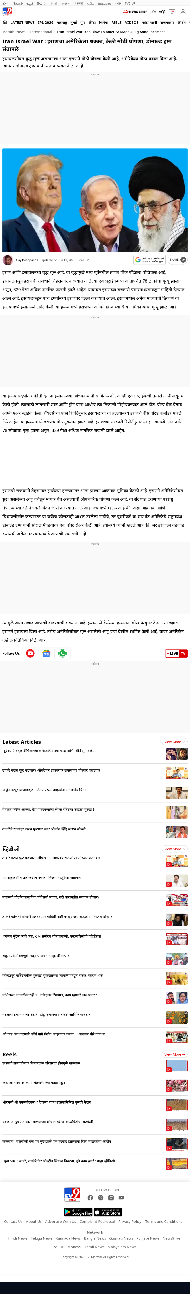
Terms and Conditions (163, 1221)
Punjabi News (147, 1238)
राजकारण (167, 22)
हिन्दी (5, 3)
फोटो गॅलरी (149, 22)
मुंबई (73, 22)
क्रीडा (92, 22)
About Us (34, 1221)
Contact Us (13, 1221)
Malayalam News (122, 1246)
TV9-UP (130, 3)
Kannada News (68, 1238)
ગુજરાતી (66, 3)
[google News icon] (46, 653)
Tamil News (94, 1246)
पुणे (82, 22)
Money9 (74, 1246)
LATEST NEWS (23, 22)
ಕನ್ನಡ (29, 3)
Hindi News (17, 1238)
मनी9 (118, 3)
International (40, 32)
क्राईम (182, 22)
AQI (162, 11)
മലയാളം (104, 3)
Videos (132, 22)
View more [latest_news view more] (175, 741)
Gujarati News (121, 1238)
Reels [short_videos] (9, 1054)
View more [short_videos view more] (175, 1054)
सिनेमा (103, 22)
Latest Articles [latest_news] (21, 741)
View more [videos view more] (175, 849)
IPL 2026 (45, 22)
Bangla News (95, 1238)
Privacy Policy (129, 1221)
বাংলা (53, 3)
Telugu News (41, 1238)
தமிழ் (90, 3)
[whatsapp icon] (62, 653)
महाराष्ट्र (62, 22)
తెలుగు (41, 3)
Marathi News (13, 32)
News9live (171, 1238)
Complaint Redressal (97, 1221)
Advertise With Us (60, 1221)
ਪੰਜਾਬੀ (79, 3)
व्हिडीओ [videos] (11, 848)
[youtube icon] (30, 653)
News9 (18, 3)
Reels (117, 22)
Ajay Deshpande (27, 260)
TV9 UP (58, 1246)
